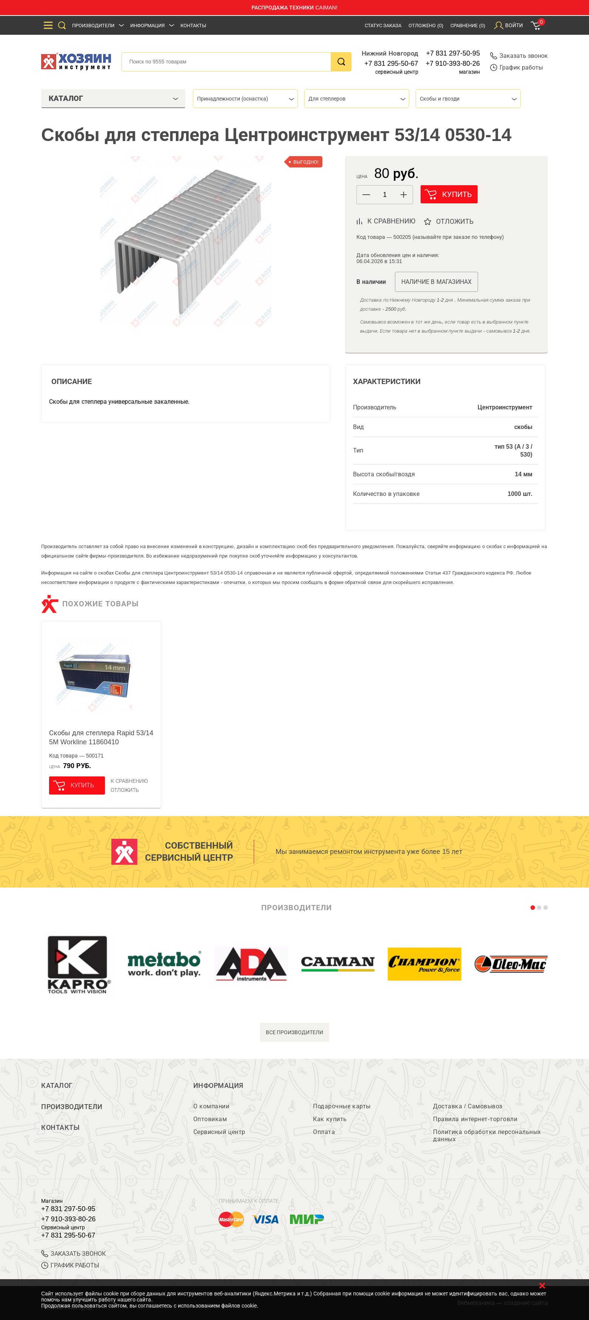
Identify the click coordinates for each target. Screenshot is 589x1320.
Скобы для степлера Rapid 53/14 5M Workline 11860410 (101, 737)
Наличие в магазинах (436, 282)
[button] (403, 195)
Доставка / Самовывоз (467, 1106)
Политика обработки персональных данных (487, 1135)
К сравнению (129, 781)
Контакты (193, 25)
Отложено (426, 25)
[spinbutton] (384, 195)
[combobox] (245, 98)
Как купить (330, 1119)
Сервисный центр (219, 1132)
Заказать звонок (519, 55)
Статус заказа (383, 25)
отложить (455, 221)
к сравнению (391, 221)
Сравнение (467, 25)
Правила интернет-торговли (475, 1119)
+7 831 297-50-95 (453, 53)
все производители (295, 1032)
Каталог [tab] (113, 98)
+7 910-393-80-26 (453, 63)
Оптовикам (210, 1119)
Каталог (57, 1085)
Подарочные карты (341, 1106)
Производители (93, 25)
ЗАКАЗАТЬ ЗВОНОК (73, 1253)
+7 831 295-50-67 (391, 63)
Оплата (324, 1132)
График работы (516, 67)
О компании (211, 1106)
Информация (147, 25)
